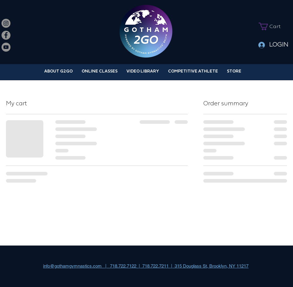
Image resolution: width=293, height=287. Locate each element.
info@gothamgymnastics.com (72, 266)
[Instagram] (5, 23)
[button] (273, 26)
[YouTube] (5, 47)
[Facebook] (5, 35)
